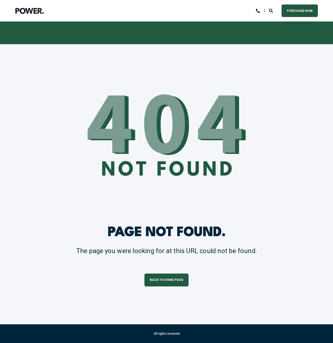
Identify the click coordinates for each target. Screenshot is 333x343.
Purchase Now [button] (300, 10)
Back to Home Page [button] (166, 280)
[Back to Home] (29, 11)
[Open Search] (271, 10)
